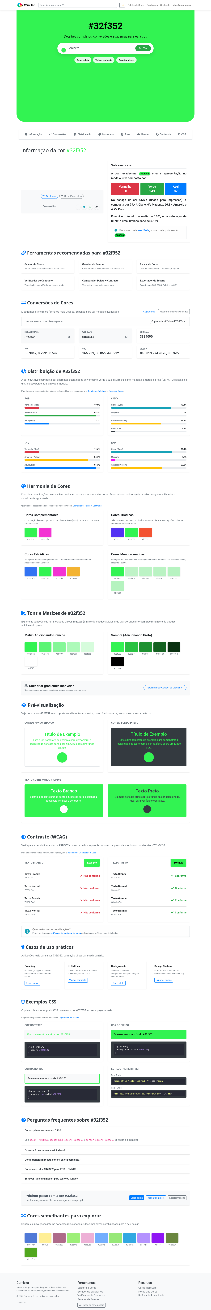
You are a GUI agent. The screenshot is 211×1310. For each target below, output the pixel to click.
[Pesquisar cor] (100, 48)
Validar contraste (103, 60)
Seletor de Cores (86, 1287)
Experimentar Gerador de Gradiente (165, 687)
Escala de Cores (116, 391)
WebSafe (143, 230)
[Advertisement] (105, 87)
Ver (143, 48)
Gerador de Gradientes (90, 1291)
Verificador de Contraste (91, 1295)
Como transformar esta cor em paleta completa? (52, 1159)
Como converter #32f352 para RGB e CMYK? (50, 1169)
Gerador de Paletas (96, 391)
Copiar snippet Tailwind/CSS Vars (168, 321)
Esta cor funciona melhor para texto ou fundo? (51, 1178)
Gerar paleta (83, 60)
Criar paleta (118, 983)
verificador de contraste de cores (65, 933)
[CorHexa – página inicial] (26, 5)
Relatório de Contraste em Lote (82, 853)
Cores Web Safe (147, 1287)
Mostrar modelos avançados (174, 311)
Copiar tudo (149, 311)
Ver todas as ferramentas (91, 1305)
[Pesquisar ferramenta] (77, 5)
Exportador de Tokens (69, 1017)
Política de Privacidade (151, 1295)
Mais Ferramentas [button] (182, 5)
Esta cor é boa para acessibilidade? (45, 1150)
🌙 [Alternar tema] (122, 5)
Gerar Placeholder (71, 196)
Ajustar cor (49, 196)
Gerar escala (32, 983)
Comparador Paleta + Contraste (87, 506)
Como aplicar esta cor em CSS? (43, 1130)
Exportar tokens (126, 60)
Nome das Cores (147, 1291)
